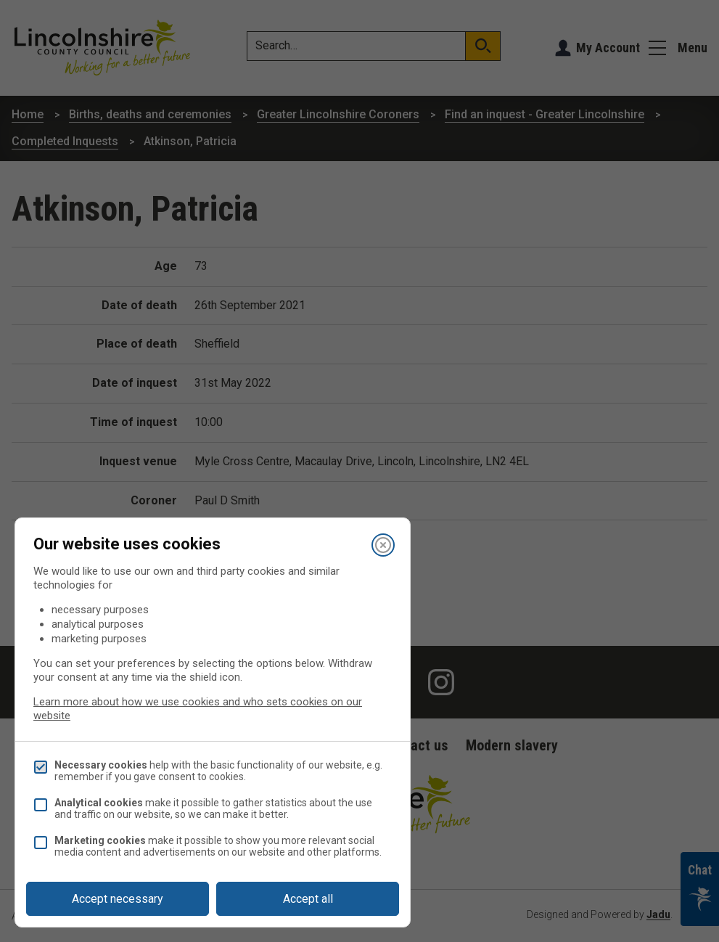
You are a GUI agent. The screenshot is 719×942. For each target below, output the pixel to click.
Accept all (308, 899)
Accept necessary (117, 899)
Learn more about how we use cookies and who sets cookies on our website (197, 708)
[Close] (383, 545)
